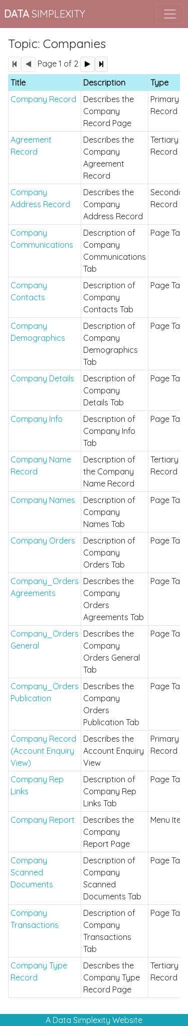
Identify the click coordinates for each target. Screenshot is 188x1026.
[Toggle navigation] (170, 14)
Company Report (43, 820)
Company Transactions (35, 919)
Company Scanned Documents (32, 872)
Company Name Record (41, 465)
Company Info (37, 419)
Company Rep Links (37, 785)
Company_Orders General (45, 640)
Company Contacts (29, 291)
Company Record (43, 99)
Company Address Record (40, 198)
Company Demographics (38, 332)
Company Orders (43, 541)
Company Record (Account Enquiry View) (43, 751)
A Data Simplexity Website (94, 1020)
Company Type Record (39, 971)
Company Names (43, 500)
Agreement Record (31, 146)
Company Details (42, 378)
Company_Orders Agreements (45, 587)
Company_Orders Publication (45, 692)
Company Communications (42, 239)
